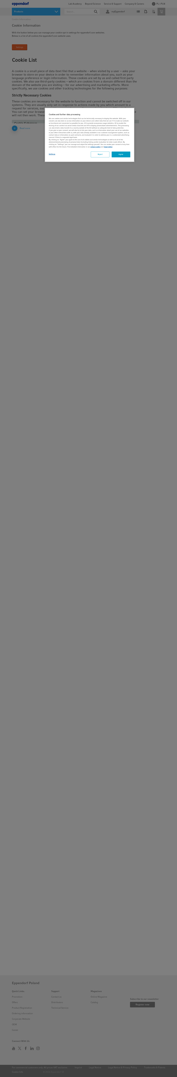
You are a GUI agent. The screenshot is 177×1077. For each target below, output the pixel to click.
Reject (100, 154)
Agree (121, 154)
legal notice (108, 147)
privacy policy (95, 147)
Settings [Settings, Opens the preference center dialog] (52, 154)
